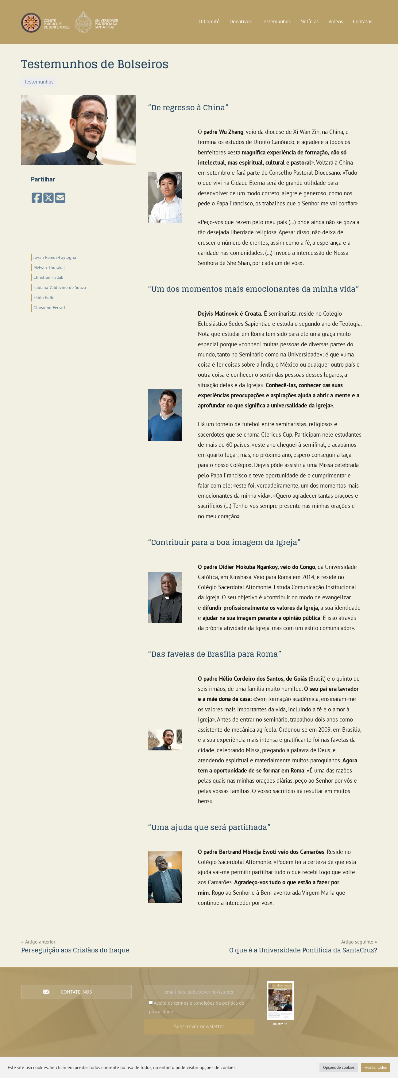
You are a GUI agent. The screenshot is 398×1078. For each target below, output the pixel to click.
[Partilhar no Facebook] (37, 198)
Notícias (309, 21)
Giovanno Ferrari (49, 307)
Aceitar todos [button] (376, 1067)
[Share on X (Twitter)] (48, 198)
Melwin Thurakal (49, 267)
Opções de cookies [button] (338, 1067)
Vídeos (335, 21)
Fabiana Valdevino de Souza (59, 287)
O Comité (209, 21)
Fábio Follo (44, 297)
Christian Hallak (48, 277)
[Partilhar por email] (60, 198)
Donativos (241, 21)
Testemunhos (276, 21)
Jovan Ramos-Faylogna (54, 257)
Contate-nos (76, 992)
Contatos (362, 21)
